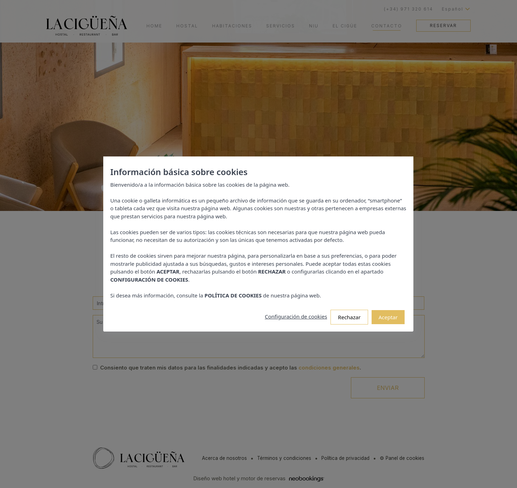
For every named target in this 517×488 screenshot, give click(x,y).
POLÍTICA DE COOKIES (235, 291)
